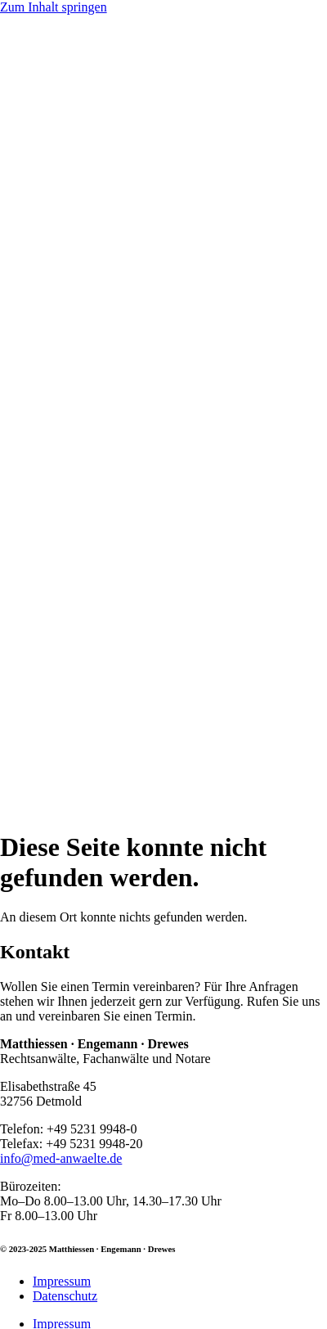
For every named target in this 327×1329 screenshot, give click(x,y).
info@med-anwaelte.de (61, 1158)
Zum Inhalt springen (53, 7)
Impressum (62, 1281)
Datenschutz (65, 1296)
